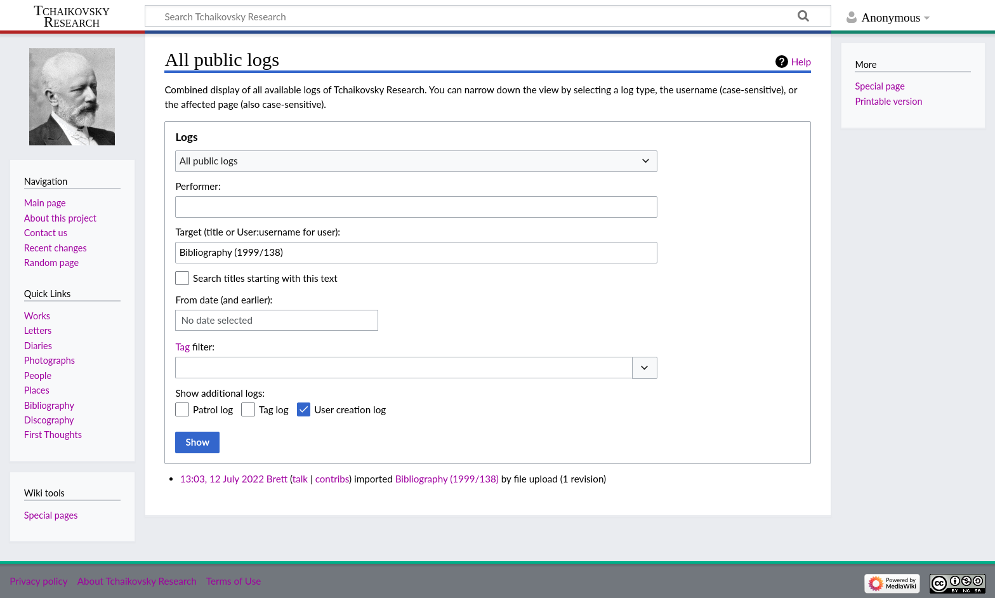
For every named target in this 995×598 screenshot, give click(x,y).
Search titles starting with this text (265, 278)
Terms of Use (233, 581)
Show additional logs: (220, 393)
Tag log (274, 409)
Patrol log (213, 409)
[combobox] (416, 161)
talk (300, 478)
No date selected (217, 320)
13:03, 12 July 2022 (222, 478)
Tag (182, 346)
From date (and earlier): (223, 299)
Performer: (197, 186)
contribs (332, 478)
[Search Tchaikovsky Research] (488, 16)
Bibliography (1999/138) (447, 478)
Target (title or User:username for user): (257, 231)
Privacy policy (38, 581)
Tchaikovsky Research (72, 16)
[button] (644, 368)
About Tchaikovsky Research (137, 581)
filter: (194, 346)
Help (801, 61)
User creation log (350, 409)
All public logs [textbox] (209, 160)
